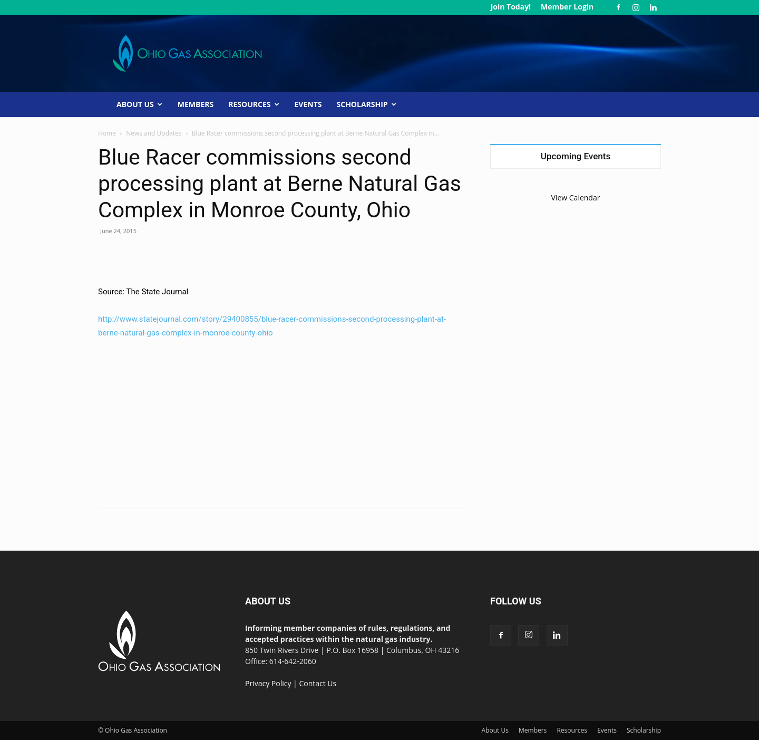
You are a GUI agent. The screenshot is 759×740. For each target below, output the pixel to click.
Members (195, 104)
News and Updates (153, 133)
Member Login (567, 7)
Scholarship (366, 104)
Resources (253, 104)
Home (107, 133)
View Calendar (575, 198)
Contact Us (317, 683)
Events (308, 104)
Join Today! (511, 7)
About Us (139, 104)
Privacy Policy (268, 683)
